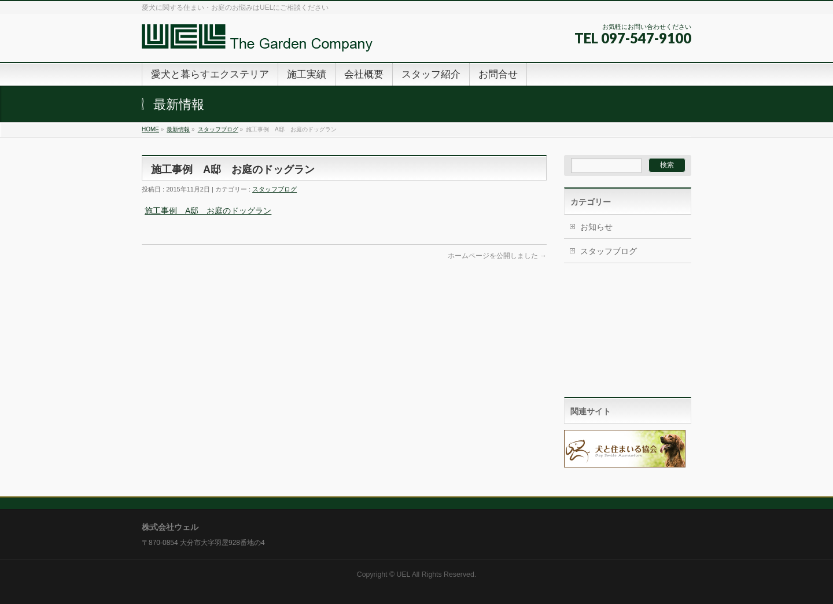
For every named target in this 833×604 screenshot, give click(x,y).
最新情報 (178, 129)
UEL (403, 574)
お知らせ (596, 226)
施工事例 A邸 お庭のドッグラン (208, 210)
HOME (150, 129)
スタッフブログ (218, 129)
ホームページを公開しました (497, 256)
